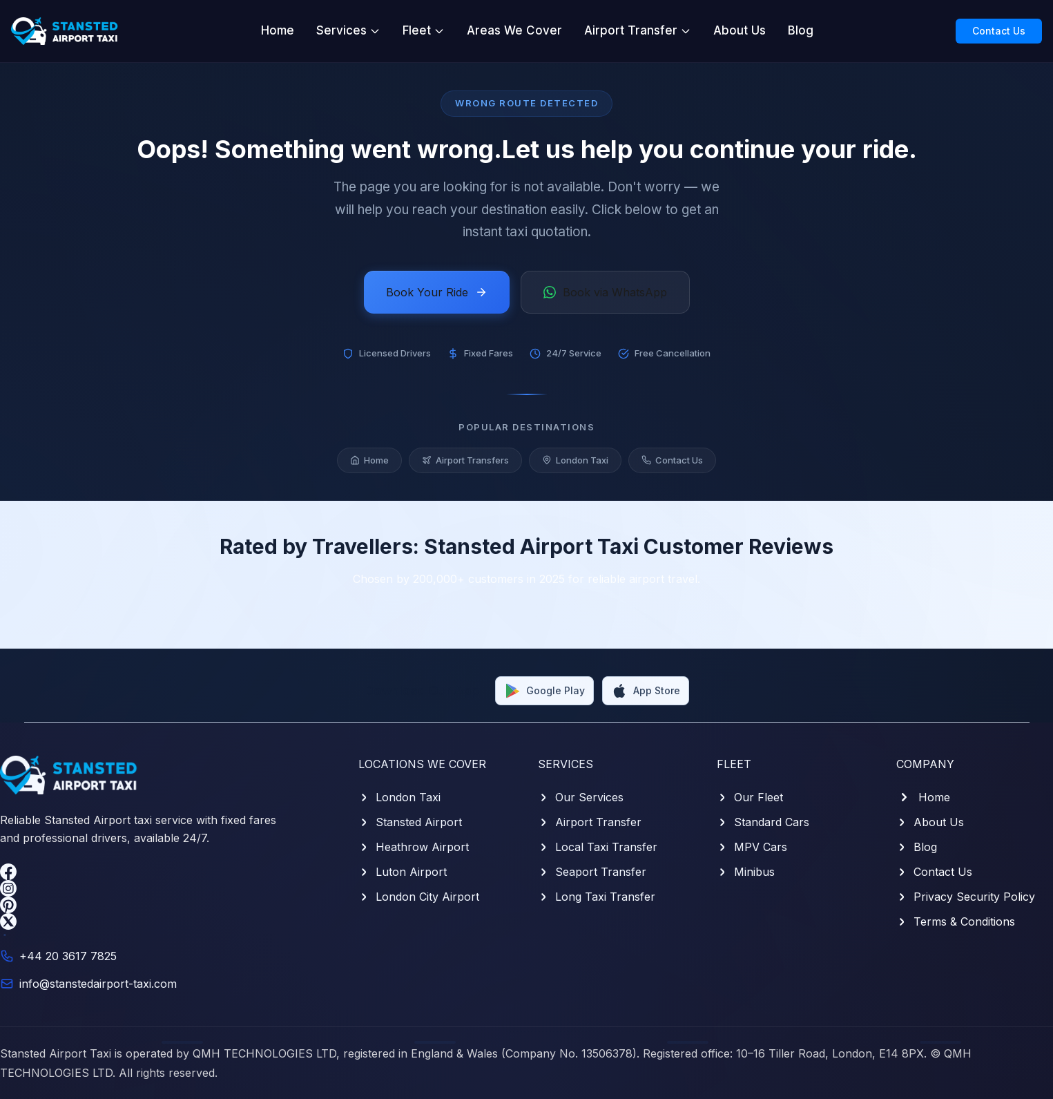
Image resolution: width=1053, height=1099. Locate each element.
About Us (739, 30)
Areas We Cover (514, 30)
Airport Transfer (637, 30)
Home (277, 30)
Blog (800, 30)
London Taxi (575, 462)
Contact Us (998, 31)
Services (348, 30)
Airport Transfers (465, 462)
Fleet (424, 30)
